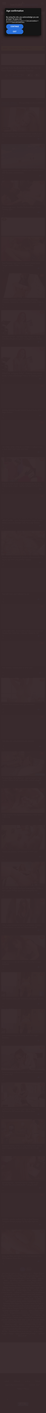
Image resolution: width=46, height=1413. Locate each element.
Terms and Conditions (31, 20)
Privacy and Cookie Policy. (18, 22)
